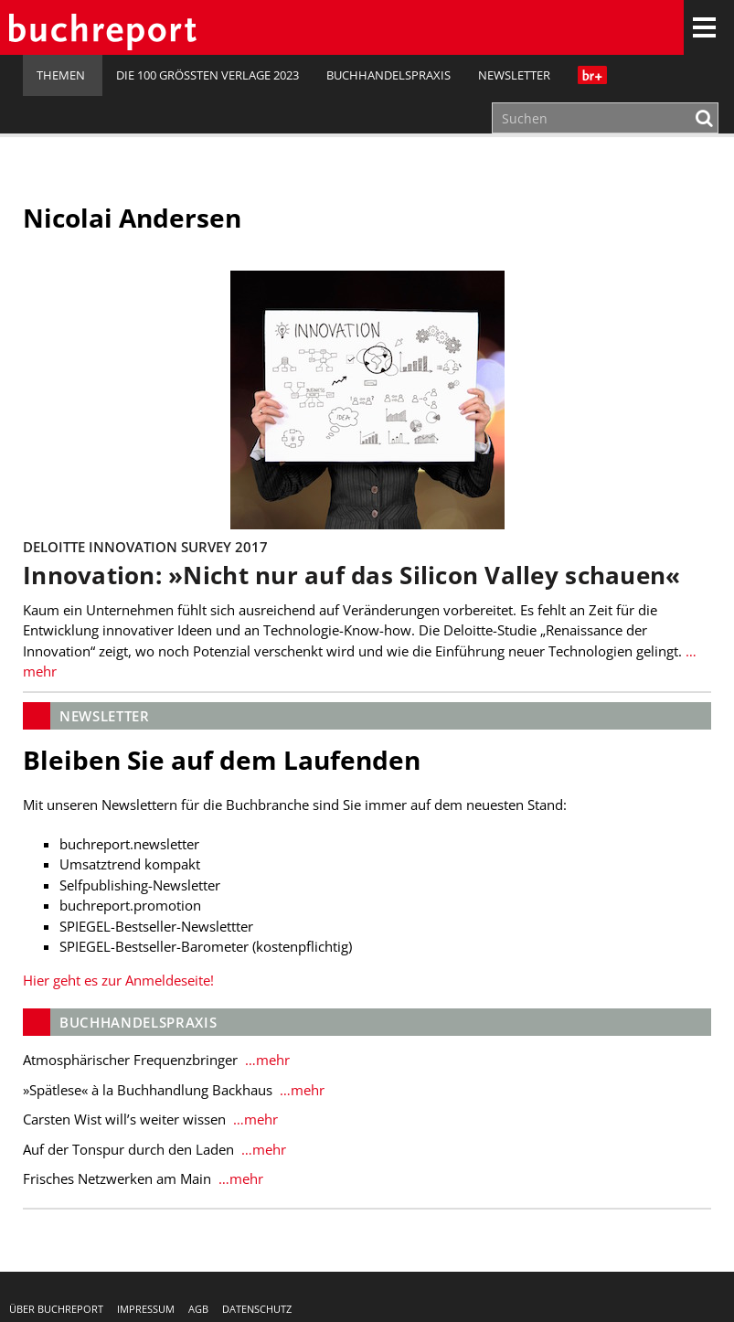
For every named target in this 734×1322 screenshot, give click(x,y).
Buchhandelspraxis (388, 75)
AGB (198, 1309)
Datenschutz (257, 1309)
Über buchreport (56, 1309)
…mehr (265, 1059)
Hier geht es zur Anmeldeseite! (118, 980)
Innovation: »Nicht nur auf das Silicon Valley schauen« (351, 576)
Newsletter (514, 75)
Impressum (146, 1309)
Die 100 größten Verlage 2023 (207, 75)
